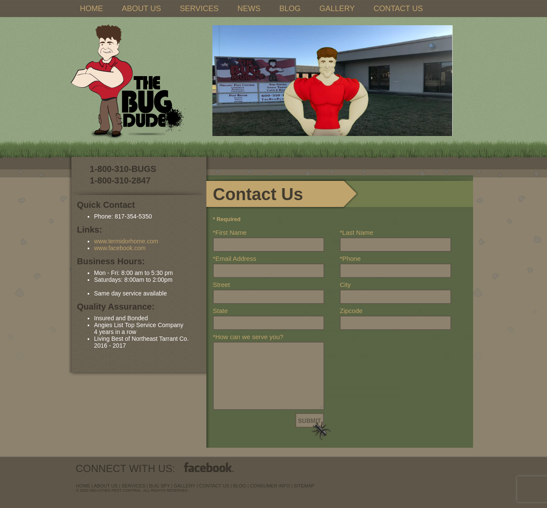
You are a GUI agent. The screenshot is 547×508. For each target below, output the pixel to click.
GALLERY (337, 8)
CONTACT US (398, 8)
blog (239, 485)
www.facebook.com (120, 248)
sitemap (304, 485)
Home (83, 485)
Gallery (184, 485)
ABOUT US (141, 8)
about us (106, 485)
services (133, 485)
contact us (214, 485)
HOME (91, 8)
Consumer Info (270, 485)
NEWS (248, 8)
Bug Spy (159, 485)
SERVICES (199, 8)
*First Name (230, 232)
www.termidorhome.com (126, 241)
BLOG (289, 8)
